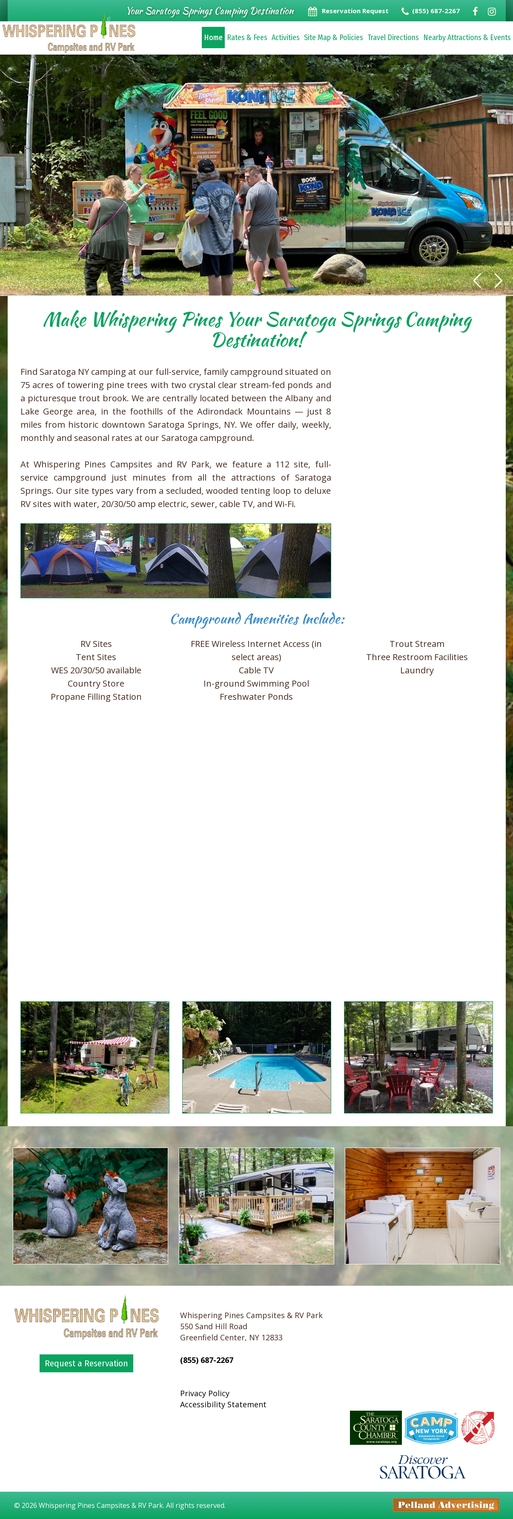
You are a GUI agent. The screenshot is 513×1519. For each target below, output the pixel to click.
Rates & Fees (247, 37)
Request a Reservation (86, 1363)
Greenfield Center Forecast (422, 1393)
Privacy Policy (204, 1393)
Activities (286, 37)
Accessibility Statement (223, 1404)
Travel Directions (393, 37)
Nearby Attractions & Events (467, 37)
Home (213, 37)
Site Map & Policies (333, 37)
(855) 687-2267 (206, 1360)
